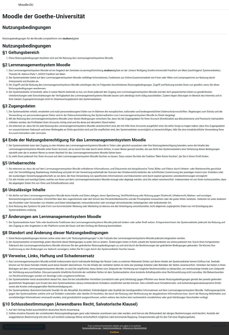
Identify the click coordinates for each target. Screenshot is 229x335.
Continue (114, 332)
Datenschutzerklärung (112, 328)
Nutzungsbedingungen (92, 328)
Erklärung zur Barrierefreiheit (135, 328)
